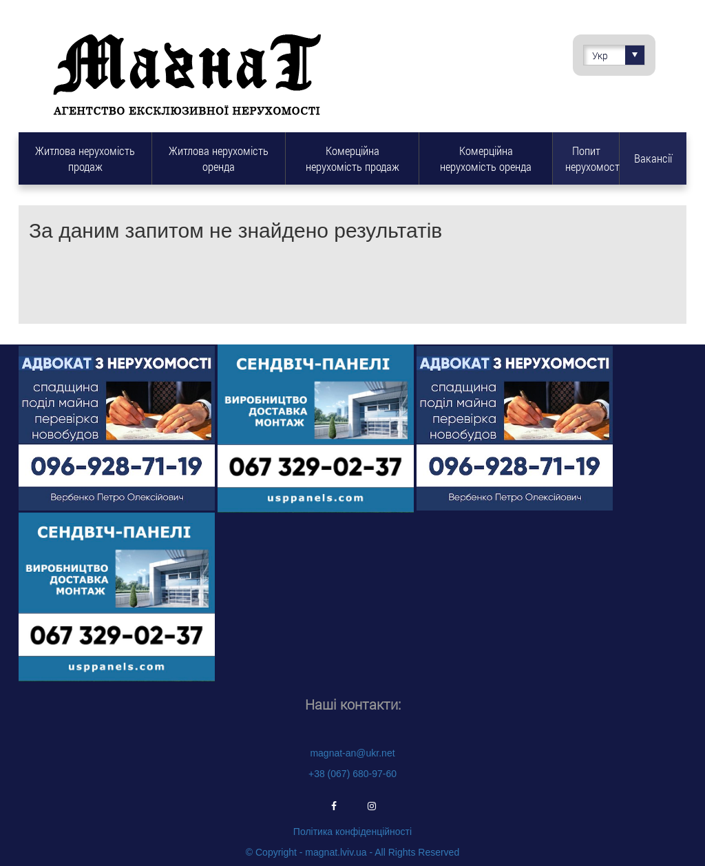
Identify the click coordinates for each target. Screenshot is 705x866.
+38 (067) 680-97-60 (352, 773)
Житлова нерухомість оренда (219, 158)
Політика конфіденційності (352, 831)
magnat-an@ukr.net (352, 753)
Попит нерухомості (592, 158)
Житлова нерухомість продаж (85, 158)
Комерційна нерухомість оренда (486, 158)
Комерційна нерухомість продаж (352, 158)
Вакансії (653, 158)
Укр (618, 55)
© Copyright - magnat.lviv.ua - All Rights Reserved (352, 852)
